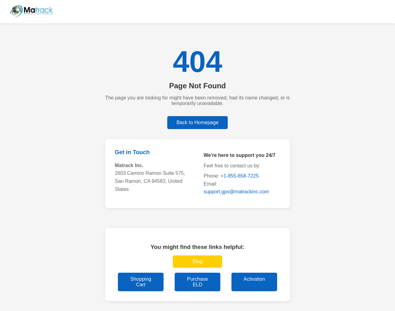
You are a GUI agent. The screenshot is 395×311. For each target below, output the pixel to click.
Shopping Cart (140, 281)
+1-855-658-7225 (240, 176)
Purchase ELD (197, 281)
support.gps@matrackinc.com (236, 191)
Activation (254, 279)
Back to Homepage (197, 122)
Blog (197, 261)
